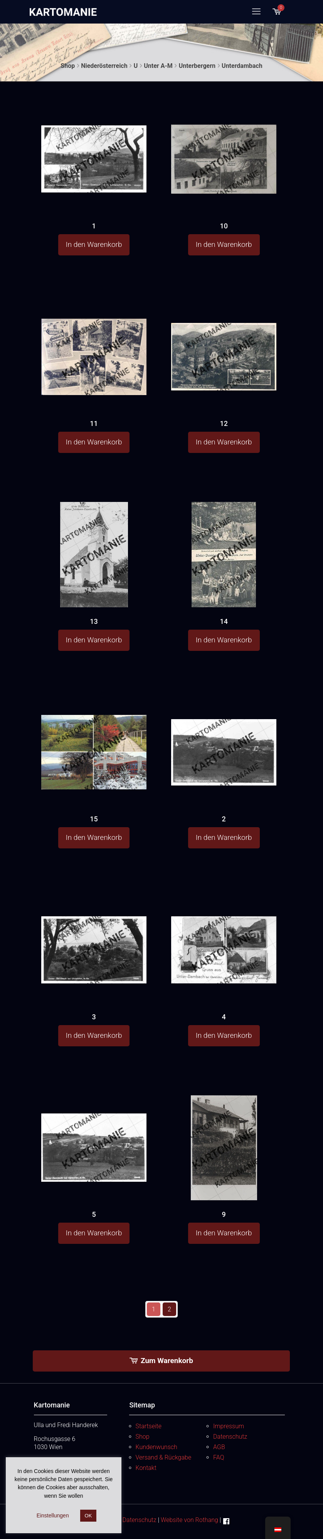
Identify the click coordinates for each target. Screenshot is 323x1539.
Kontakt (146, 1467)
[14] (223, 588)
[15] (93, 737)
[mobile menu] (256, 11)
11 (94, 423)
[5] (93, 1129)
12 (223, 423)
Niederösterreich (104, 65)
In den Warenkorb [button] (94, 244)
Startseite (149, 1426)
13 (94, 621)
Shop (68, 65)
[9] (223, 1178)
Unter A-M (158, 65)
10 (223, 226)
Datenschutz (230, 1436)
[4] (223, 931)
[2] (223, 733)
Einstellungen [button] (53, 1515)
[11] (93, 342)
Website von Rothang (189, 1520)
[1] (93, 139)
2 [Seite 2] (169, 1309)
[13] (93, 583)
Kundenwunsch (156, 1447)
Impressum (228, 1426)
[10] (223, 141)
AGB (219, 1447)
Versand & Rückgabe (164, 1457)
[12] (223, 338)
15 (94, 819)
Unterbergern (197, 65)
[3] (93, 931)
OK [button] (88, 1516)
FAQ (218, 1457)
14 (223, 621)
